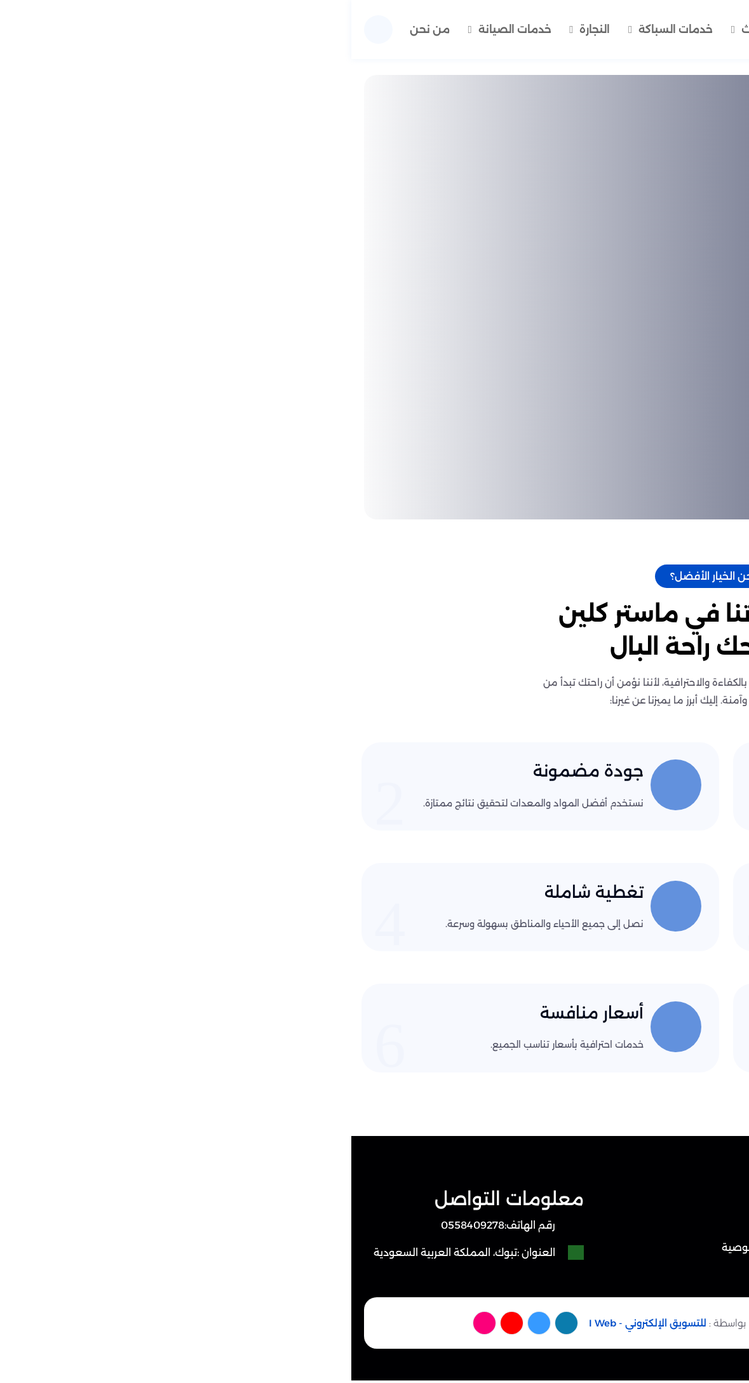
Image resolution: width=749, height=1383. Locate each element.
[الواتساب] (701, 1336)
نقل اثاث (412, 26)
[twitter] (191, 1327)
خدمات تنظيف (500, 26)
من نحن (517, 67)
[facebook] (219, 1327)
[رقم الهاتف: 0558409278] (127, 1231)
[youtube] (162, 1327)
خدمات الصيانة (153, 26)
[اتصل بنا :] (701, 1282)
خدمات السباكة (321, 26)
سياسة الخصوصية (411, 1254)
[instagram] (134, 1327)
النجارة (236, 26)
